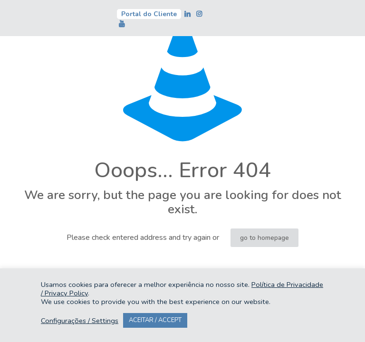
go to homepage (264, 237)
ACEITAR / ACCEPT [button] (155, 320)
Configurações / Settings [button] (79, 320)
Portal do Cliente (149, 14)
